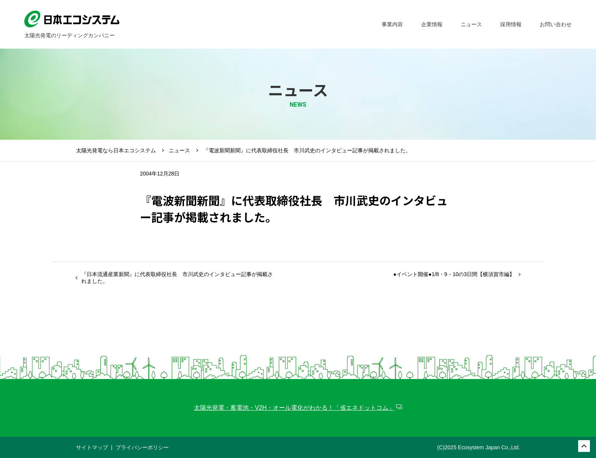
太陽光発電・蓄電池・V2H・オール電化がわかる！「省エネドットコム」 (294, 407)
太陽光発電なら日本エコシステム (116, 150)
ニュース (179, 150)
